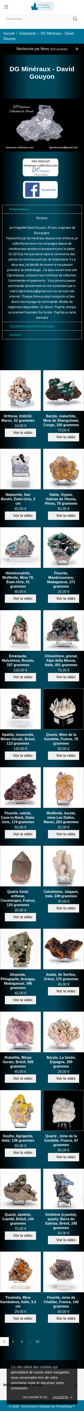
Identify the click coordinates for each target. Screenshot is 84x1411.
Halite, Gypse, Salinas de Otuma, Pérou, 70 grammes (61, 499)
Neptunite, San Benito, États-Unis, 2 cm (18, 499)
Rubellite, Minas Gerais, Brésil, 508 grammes (18, 1062)
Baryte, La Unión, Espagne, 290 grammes (61, 1062)
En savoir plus (35, 1397)
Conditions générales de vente (32, 326)
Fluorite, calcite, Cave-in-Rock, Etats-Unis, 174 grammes (18, 817)
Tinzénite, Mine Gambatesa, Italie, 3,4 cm (18, 1302)
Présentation (19, 209)
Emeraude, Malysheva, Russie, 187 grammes (18, 660)
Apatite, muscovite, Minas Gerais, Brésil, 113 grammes (18, 739)
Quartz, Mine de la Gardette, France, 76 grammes (61, 739)
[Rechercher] (42, 19)
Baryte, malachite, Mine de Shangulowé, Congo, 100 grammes (61, 420)
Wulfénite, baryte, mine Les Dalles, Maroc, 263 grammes (61, 817)
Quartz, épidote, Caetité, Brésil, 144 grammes (18, 1219)
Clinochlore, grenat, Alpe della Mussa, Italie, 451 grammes (61, 660)
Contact (15, 335)
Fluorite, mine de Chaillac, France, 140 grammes (61, 1302)
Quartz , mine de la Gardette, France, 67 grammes (61, 1140)
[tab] (42, 209)
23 (37, 1341)
